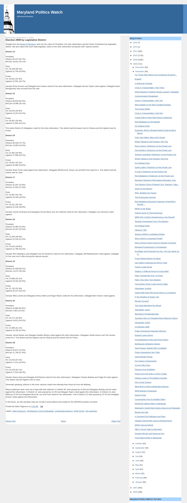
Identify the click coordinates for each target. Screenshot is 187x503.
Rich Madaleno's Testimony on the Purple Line (154, 176)
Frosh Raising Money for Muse (148, 258)
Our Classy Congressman (146, 361)
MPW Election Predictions (146, 391)
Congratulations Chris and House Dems (151, 340)
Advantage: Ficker (142, 323)
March (138, 473)
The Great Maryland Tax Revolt (148, 305)
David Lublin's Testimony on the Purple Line (153, 167)
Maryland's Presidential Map (147, 314)
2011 (135, 51)
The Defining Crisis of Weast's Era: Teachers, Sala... (157, 184)
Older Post (115, 421)
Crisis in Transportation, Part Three (149, 88)
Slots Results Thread (143, 357)
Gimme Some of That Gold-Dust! (148, 213)
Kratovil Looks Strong (144, 335)
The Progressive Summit (145, 197)
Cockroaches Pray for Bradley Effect (150, 399)
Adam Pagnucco (19, 411)
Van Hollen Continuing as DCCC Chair (151, 263)
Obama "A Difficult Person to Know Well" (152, 271)
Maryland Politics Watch (40, 12)
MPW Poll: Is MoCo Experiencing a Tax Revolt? (155, 217)
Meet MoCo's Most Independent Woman (152, 386)
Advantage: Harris (142, 310)
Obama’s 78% (141, 230)
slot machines (91, 411)
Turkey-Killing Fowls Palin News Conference (153, 118)
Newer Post (10, 421)
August (138, 452)
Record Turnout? (142, 301)
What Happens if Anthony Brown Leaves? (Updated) (157, 92)
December (140, 67)
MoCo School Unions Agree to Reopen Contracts (155, 243)
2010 (135, 55)
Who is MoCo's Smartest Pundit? (149, 238)
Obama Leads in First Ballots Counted (151, 378)
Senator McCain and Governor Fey (149, 433)
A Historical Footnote (143, 83)
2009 (135, 60)
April (137, 469)
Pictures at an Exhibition (145, 369)
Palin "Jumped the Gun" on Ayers (149, 275)
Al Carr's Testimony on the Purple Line (151, 172)
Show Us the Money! (143, 189)
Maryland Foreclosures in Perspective (151, 247)
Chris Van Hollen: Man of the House (150, 137)
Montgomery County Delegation (40, 411)
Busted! (138, 79)
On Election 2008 (142, 327)
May (137, 465)
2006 (135, 492)
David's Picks (140, 395)
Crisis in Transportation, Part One (149, 113)
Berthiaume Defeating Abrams (147, 344)
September (140, 448)
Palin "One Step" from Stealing (148, 280)
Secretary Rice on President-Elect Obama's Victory (156, 318)
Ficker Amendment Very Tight (147, 352)
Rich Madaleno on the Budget (147, 122)
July (137, 456)
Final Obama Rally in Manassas (148, 438)
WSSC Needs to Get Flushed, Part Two (151, 142)
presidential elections (64, 411)
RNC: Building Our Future (145, 193)
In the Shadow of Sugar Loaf (147, 297)
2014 (135, 42)
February (139, 478)
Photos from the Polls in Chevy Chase (151, 374)
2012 (135, 47)
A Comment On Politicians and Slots (150, 416)
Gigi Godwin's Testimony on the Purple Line (153, 150)
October (139, 443)
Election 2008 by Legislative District (26, 40)
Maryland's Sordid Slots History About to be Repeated (157, 408)
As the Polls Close (142, 365)
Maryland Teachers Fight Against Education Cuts (155, 180)
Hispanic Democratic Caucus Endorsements (153, 421)
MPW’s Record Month (144, 425)
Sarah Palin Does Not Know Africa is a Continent (155, 293)
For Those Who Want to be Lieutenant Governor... (156, 75)
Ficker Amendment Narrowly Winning (150, 331)
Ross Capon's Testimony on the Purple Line (153, 146)
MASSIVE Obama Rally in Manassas (150, 404)
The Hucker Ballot (142, 109)
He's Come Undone (143, 382)
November (140, 71)
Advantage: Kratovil (143, 288)
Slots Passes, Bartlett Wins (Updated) (151, 348)
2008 (135, 64)
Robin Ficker (79, 411)
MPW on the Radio (143, 209)
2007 (135, 488)
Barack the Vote (141, 412)
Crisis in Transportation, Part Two (149, 100)
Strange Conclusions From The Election (151, 221)
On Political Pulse (142, 126)
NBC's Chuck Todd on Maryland (148, 429)
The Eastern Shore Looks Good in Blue (151, 284)
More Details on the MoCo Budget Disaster (153, 105)
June (137, 460)
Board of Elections (28, 44)
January (139, 482)
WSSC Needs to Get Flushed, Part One (151, 159)
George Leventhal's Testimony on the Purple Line (155, 154)
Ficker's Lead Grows (143, 267)
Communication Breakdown (146, 96)
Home (63, 421)
